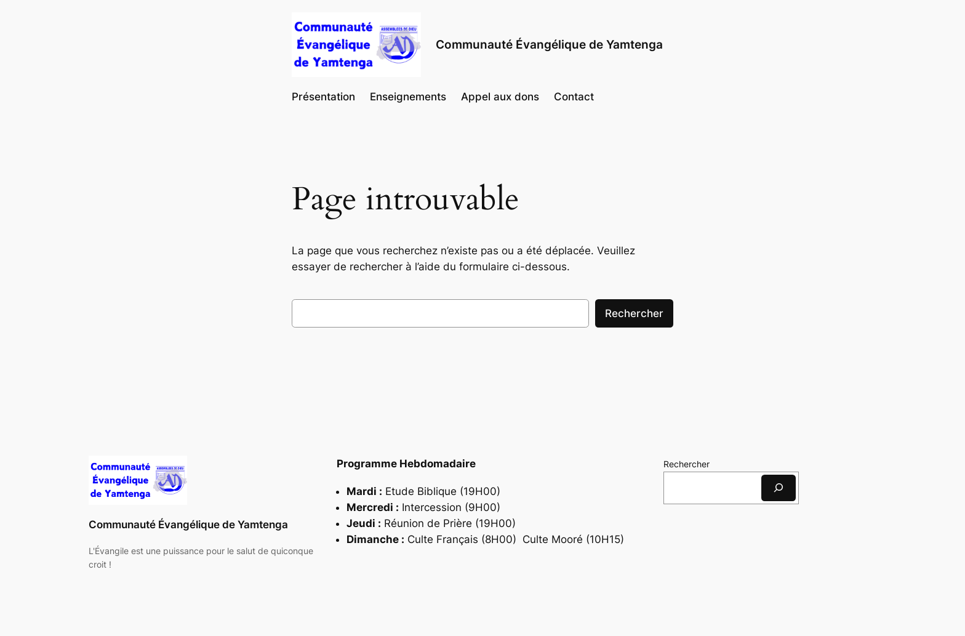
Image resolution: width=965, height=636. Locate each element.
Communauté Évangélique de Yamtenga (188, 524)
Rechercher (634, 313)
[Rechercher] (778, 488)
